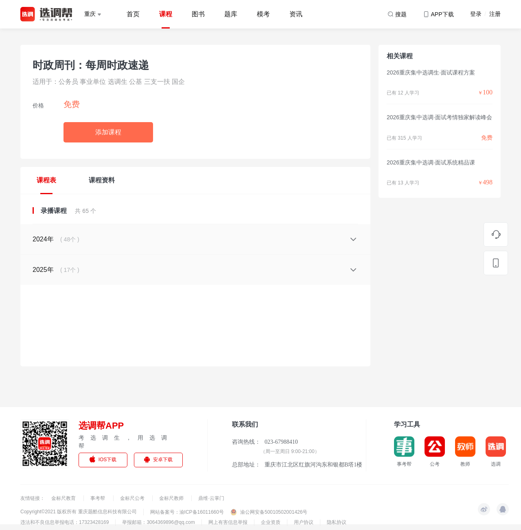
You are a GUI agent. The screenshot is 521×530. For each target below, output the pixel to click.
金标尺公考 (133, 498)
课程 (165, 14)
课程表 (46, 180)
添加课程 (108, 132)
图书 (198, 14)
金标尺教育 (64, 498)
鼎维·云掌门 (211, 498)
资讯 (295, 14)
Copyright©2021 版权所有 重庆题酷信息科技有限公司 (78, 512)
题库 (230, 14)
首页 (133, 14)
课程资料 (102, 180)
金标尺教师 (172, 498)
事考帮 (98, 498)
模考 (263, 14)
